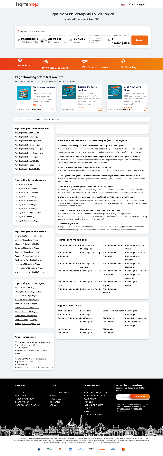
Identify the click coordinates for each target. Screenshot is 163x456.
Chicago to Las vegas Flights (27, 308)
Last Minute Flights (93, 405)
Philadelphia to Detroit (68, 263)
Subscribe (140, 396)
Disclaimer (55, 402)
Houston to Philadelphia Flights (27, 264)
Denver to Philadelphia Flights (27, 248)
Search (139, 40)
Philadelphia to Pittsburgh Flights (28, 141)
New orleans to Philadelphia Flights (29, 272)
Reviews (53, 396)
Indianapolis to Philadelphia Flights (29, 268)
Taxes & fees (55, 399)
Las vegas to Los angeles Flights (28, 212)
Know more (54, 108)
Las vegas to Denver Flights (26, 204)
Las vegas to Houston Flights (27, 208)
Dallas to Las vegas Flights (26, 316)
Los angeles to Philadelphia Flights (29, 236)
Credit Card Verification (27, 405)
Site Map (54, 405)
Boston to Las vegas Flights (26, 311)
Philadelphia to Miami (113, 263)
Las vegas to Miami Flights (26, 216)
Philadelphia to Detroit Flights (27, 161)
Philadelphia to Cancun (91, 282)
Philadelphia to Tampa (90, 252)
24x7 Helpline (137, 4)
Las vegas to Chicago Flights (27, 196)
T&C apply (82, 107)
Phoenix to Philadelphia (136, 318)
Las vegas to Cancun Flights (26, 192)
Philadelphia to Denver (136, 252)
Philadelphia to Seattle (68, 289)
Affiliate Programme (59, 393)
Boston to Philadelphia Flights (27, 252)
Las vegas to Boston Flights (26, 184)
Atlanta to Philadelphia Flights (27, 244)
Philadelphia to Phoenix (136, 271)
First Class (89, 402)
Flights (25, 119)
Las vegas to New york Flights (27, 220)
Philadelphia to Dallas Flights (26, 157)
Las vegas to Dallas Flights (26, 200)
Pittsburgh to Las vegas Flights (27, 324)
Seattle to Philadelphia (113, 311)
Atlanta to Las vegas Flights (26, 303)
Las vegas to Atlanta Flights (26, 188)
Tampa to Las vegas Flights (26, 320)
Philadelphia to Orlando (69, 245)
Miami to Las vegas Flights (26, 287)
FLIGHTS (87, 408)
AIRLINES (87, 411)
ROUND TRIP (37, 31)
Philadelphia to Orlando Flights (27, 169)
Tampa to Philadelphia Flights (27, 256)
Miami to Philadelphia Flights (26, 240)
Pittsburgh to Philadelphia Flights (28, 260)
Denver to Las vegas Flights (26, 295)
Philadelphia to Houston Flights (27, 145)
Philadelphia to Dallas (113, 245)
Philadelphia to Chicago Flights (27, 165)
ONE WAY (22, 31)
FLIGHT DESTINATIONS (93, 414)
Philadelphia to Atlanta (68, 271)
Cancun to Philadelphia (69, 318)
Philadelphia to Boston (91, 271)
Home (17, 119)
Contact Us (21, 396)
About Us (19, 393)
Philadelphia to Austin (90, 289)
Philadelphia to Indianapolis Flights (29, 149)
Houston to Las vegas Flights (27, 300)
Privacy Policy (22, 402)
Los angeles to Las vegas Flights (28, 291)
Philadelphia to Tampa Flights (27, 133)
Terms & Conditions (24, 399)
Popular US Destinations (96, 393)
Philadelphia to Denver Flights (27, 137)
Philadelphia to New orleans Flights (29, 153)
